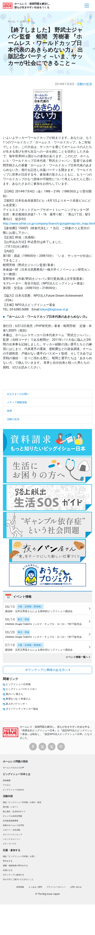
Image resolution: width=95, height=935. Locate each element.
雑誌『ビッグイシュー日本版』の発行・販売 (22, 802)
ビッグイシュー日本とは (16, 774)
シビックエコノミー (11, 839)
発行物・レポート (10, 807)
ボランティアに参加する (13, 875)
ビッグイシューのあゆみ (13, 790)
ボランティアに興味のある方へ (47, 670)
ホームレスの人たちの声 (13, 768)
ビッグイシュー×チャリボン (21, 689)
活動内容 (8, 796)
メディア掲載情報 (17, 402)
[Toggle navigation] (86, 5)
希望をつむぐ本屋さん (18, 698)
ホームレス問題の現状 (15, 761)
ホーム (11, 21)
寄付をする (7, 861)
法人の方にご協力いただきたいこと (18, 879)
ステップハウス (9, 844)
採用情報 (20, 887)
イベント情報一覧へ (78, 657)
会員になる (7, 870)
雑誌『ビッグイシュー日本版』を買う (19, 856)
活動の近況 (84, 84)
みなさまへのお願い (18, 393)
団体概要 (7, 780)
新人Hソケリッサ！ (16, 703)
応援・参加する (11, 850)
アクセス (7, 785)
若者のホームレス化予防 (13, 825)
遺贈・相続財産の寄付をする (15, 865)
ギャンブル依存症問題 (12, 816)
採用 (9, 410)
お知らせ (25, 21)
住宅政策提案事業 (10, 821)
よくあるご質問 (35, 887)
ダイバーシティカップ (12, 834)
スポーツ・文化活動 (11, 830)
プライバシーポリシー (56, 887)
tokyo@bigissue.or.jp (54, 309)
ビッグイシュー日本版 (18, 684)
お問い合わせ (76, 887)
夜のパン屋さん (14, 694)
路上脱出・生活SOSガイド (14, 811)
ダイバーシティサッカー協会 (22, 708)
